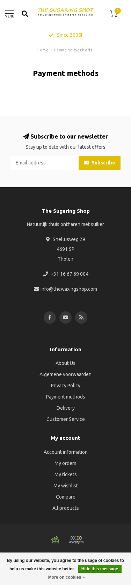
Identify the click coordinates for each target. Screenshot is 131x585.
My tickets (65, 474)
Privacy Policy (65, 385)
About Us (65, 363)
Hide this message (99, 568)
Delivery (66, 408)
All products (65, 508)
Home (43, 50)
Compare (65, 497)
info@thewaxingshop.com (69, 289)
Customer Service (65, 419)
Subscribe (99, 162)
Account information (66, 452)
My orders (65, 463)
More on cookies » (66, 577)
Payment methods (65, 397)
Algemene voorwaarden (65, 374)
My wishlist (65, 485)
